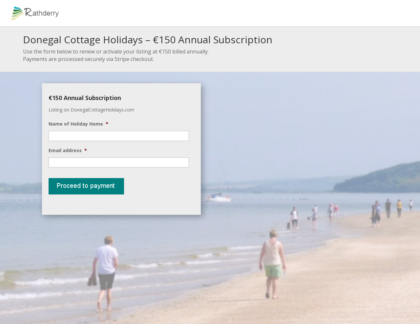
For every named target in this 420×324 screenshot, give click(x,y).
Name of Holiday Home (78, 124)
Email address (68, 150)
